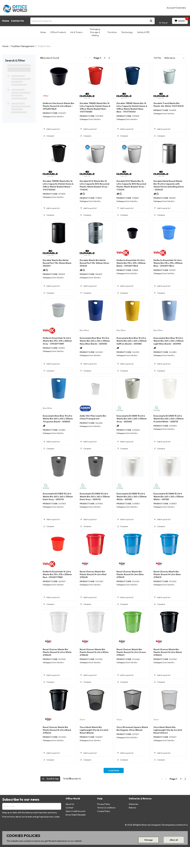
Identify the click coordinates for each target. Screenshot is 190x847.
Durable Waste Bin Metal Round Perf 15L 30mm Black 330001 (57, 263)
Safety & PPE (143, 32)
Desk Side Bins (58, 116)
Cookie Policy (103, 811)
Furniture (112, 32)
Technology (127, 32)
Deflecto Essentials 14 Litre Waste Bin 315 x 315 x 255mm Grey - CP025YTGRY (57, 341)
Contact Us (17, 20)
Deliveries (133, 804)
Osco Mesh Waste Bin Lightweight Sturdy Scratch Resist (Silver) (167, 730)
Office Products (58, 32)
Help (100, 798)
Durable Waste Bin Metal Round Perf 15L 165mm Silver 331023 (94, 263)
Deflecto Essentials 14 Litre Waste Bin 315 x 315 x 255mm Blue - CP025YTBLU (168, 263)
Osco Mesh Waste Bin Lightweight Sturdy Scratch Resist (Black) (94, 730)
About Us (70, 804)
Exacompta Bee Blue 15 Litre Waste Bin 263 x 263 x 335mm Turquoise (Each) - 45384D (58, 418)
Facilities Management (22, 46)
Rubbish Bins (44, 46)
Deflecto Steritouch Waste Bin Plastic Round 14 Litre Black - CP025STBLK (58, 106)
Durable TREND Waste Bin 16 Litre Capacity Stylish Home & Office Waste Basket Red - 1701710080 (95, 107)
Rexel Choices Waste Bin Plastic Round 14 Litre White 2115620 (57, 652)
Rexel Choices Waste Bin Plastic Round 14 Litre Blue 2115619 (130, 574)
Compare (48, 136)
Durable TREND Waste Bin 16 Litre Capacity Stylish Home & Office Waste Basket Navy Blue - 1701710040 (132, 107)
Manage (148, 840)
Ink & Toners (77, 32)
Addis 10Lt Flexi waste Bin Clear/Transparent (93, 417)
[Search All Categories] (92, 20)
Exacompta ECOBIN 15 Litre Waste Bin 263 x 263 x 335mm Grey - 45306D (132, 418)
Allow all (174, 840)
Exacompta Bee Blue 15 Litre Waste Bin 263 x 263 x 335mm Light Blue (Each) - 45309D (168, 341)
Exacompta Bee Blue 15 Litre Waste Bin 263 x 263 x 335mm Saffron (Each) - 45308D (132, 341)
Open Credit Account (75, 811)
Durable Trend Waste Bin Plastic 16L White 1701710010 (168, 104)
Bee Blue (84, 330)
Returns (132, 807)
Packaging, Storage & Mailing (95, 32)
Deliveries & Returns (140, 798)
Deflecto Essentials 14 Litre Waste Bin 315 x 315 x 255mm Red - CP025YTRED (57, 574)
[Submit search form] (151, 21)
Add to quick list (51, 129)
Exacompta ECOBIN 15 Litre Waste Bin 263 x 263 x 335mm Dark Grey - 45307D (58, 496)
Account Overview (176, 7)
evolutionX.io (181, 824)
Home (5, 20)
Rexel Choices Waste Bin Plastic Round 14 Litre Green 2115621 (131, 652)
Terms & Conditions (106, 807)
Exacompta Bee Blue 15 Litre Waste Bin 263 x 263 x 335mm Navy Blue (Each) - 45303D (95, 341)
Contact (69, 807)
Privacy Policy (103, 804)
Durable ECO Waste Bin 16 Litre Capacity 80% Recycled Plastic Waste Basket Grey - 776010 (94, 185)
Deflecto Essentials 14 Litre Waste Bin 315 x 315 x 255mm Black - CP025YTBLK (131, 263)
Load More (113, 770)
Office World (73, 798)
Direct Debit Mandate (76, 814)
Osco (82, 719)
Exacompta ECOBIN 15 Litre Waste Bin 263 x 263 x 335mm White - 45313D (132, 496)
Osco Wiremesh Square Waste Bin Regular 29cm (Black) (132, 728)
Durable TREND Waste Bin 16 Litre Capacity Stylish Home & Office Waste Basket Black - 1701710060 (58, 185)
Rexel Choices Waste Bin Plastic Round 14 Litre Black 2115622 (167, 652)
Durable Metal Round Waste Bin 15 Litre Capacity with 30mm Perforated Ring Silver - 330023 (168, 185)
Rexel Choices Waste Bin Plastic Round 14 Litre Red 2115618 (93, 574)
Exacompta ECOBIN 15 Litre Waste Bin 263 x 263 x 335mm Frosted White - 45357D (168, 418)
